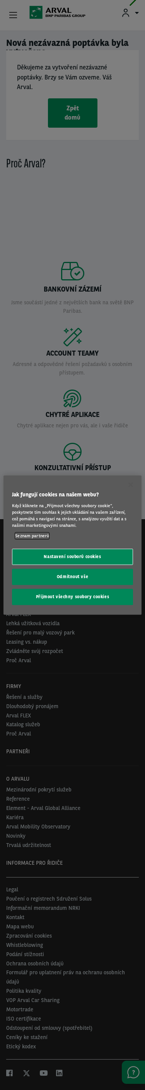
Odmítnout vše (72, 576)
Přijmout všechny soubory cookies (72, 596)
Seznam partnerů (32, 535)
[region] (72, 545)
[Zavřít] (130, 484)
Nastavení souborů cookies (72, 556)
